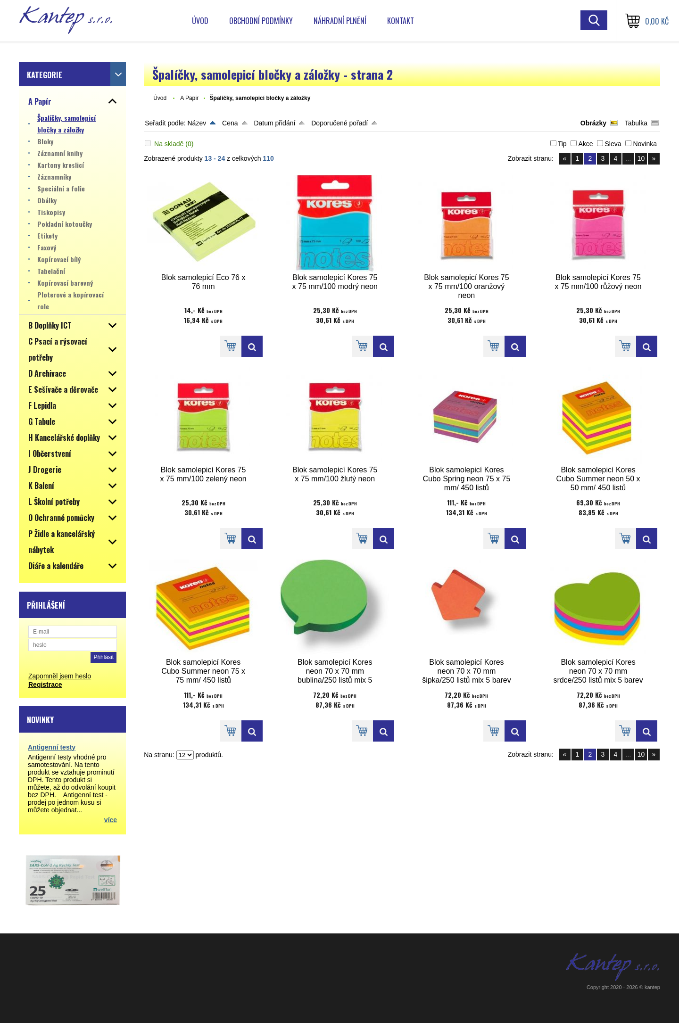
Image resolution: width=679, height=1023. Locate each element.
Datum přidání (274, 123)
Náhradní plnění (340, 20)
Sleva (612, 144)
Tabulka (636, 123)
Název (196, 123)
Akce (585, 144)
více (110, 820)
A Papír (189, 98)
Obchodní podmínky (261, 20)
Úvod (200, 20)
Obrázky (593, 123)
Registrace (45, 684)
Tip (562, 144)
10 (641, 158)
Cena (230, 123)
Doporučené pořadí (339, 123)
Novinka (645, 144)
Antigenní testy (51, 747)
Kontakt (400, 20)
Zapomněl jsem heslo (59, 676)
